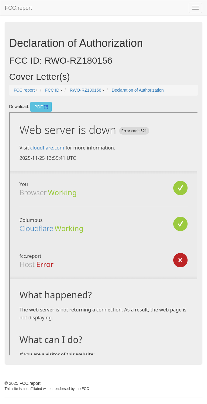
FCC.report (18, 8)
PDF (41, 106)
